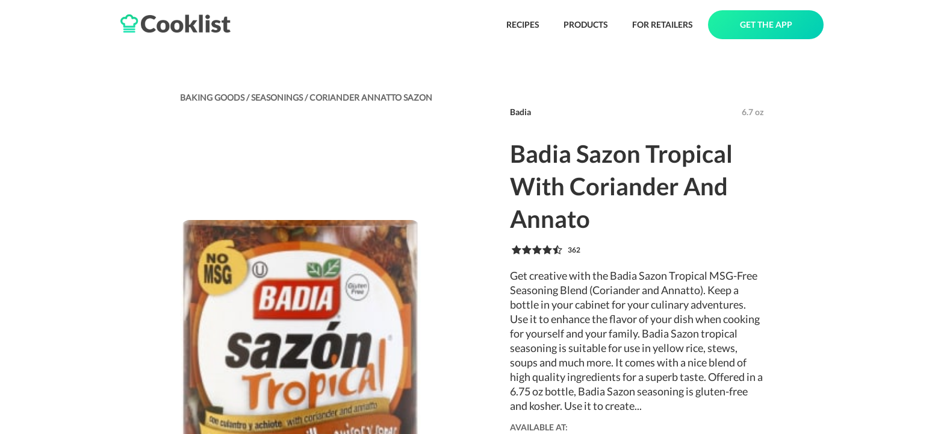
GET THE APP (766, 24)
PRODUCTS (586, 24)
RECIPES (522, 24)
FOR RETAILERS (662, 24)
